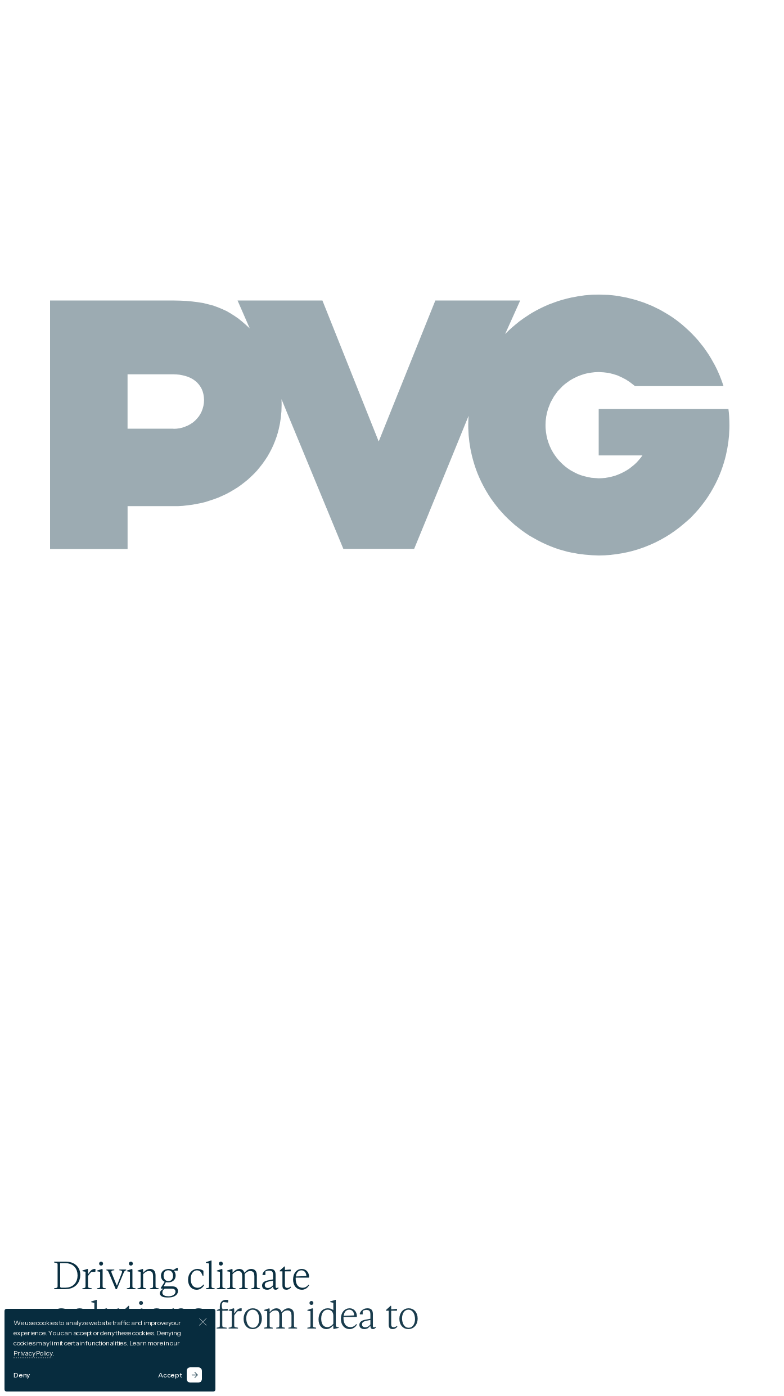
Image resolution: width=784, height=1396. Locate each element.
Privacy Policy (33, 1353)
